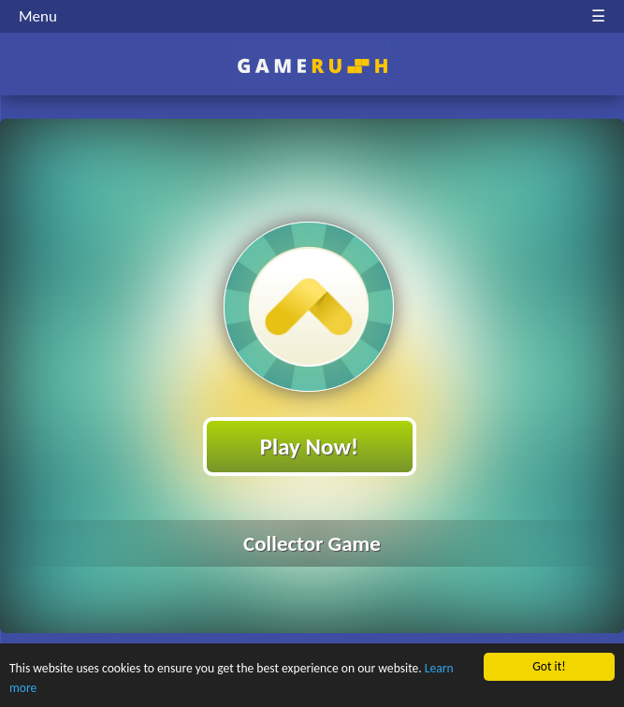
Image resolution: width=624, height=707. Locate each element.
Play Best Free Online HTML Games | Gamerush (312, 66)
